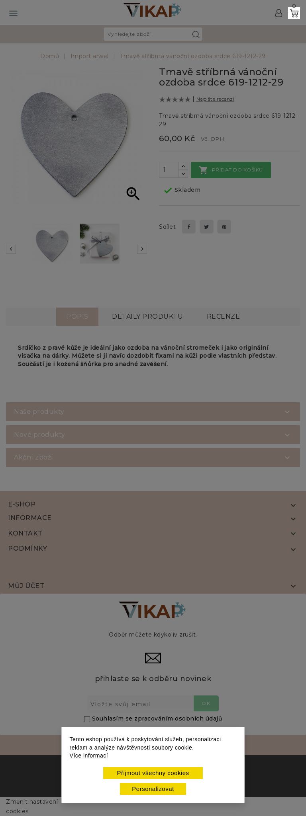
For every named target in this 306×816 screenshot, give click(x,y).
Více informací (89, 755)
